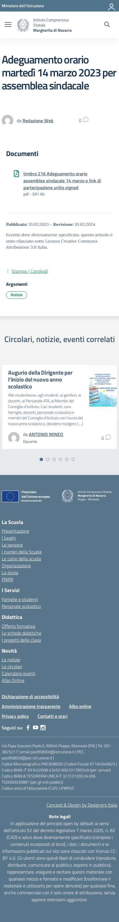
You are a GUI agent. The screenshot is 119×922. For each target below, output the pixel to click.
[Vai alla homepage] (23, 25)
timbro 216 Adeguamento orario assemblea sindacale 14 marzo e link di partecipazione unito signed (62, 180)
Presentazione (15, 530)
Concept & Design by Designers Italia (82, 804)
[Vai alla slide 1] (41, 459)
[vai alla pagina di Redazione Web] (38, 120)
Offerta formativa (18, 626)
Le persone (12, 544)
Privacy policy (15, 716)
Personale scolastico (21, 606)
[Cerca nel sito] (107, 25)
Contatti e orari (53, 716)
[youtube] (35, 727)
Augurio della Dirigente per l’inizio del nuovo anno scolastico (40, 379)
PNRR (7, 579)
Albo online (80, 706)
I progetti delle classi (21, 639)
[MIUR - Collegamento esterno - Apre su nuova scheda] (23, 6)
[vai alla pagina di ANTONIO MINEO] (46, 434)
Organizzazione (16, 565)
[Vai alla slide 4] (60, 459)
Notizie (17, 295)
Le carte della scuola (21, 558)
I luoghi (9, 537)
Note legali (59, 816)
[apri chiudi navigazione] (8, 25)
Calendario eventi (18, 673)
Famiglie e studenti (20, 599)
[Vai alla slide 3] (54, 459)
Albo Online (13, 680)
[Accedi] (111, 6)
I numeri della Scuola (22, 551)
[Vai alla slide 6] (73, 459)
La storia (10, 572)
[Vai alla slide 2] (47, 459)
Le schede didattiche (21, 633)
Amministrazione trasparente (31, 706)
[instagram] (43, 727)
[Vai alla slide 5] (66, 459)
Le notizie (11, 659)
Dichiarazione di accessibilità (30, 696)
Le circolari (12, 666)
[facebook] (28, 727)
